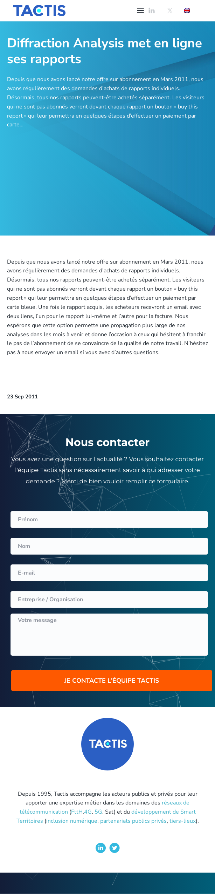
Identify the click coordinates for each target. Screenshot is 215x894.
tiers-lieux (182, 821)
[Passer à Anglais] (187, 10)
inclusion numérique (71, 821)
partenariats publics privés (133, 821)
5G (98, 812)
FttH (77, 812)
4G (88, 812)
